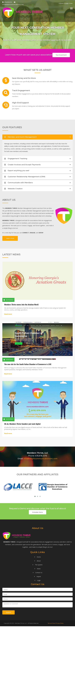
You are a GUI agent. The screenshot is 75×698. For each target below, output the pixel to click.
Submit (8, 684)
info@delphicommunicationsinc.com (13, 4)
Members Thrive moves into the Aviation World (21, 304)
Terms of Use (51, 695)
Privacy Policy (60, 695)
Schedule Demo (37, 584)
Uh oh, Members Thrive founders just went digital (22, 423)
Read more (8, 314)
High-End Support (20, 103)
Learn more (10, 238)
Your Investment (61, 55)
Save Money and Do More (24, 78)
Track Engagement (21, 90)
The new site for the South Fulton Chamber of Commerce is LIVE (27, 364)
